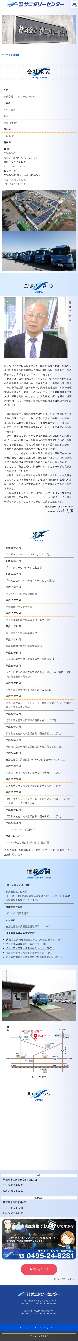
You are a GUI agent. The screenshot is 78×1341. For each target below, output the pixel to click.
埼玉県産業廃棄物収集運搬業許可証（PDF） (30, 948)
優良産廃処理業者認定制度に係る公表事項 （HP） (35, 939)
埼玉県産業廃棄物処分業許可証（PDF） (27, 944)
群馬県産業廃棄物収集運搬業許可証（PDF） (30, 952)
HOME (5, 55)
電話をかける (39, 1269)
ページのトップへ (64, 1279)
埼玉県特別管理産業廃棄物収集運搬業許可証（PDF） (34, 957)
